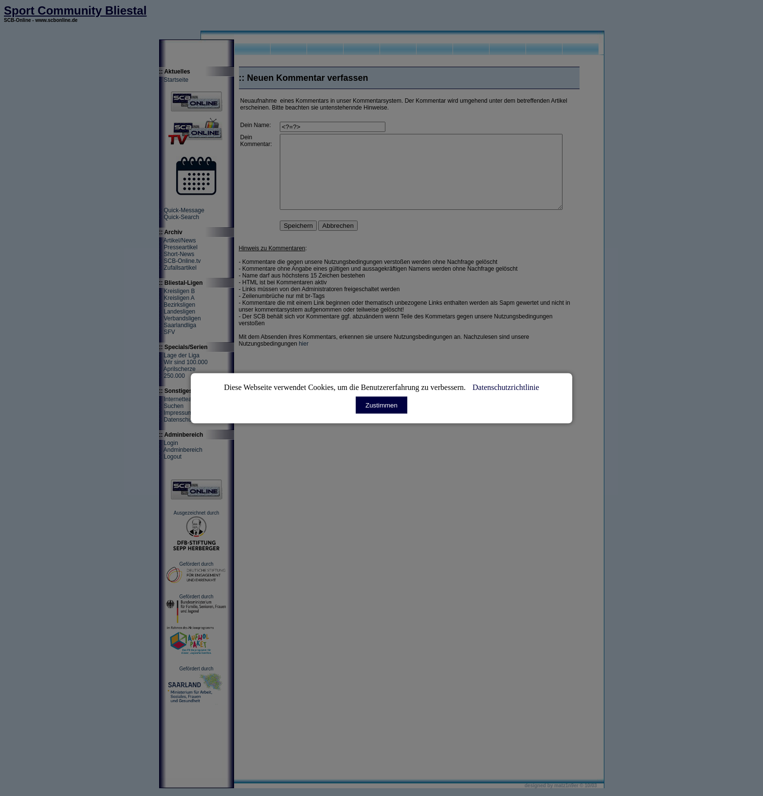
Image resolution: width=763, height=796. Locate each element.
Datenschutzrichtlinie (505, 387)
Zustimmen (381, 404)
